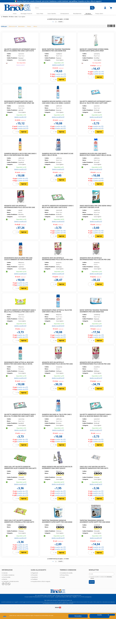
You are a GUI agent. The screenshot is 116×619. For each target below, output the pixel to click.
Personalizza (78, 616)
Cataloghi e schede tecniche (11, 582)
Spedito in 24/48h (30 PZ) (96, 117)
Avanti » (60, 22)
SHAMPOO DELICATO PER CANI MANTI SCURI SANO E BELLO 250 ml (57, 155)
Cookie (4, 616)
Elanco (20, 213)
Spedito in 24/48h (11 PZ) (20, 170)
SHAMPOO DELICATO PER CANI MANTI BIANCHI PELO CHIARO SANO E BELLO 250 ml (95, 155)
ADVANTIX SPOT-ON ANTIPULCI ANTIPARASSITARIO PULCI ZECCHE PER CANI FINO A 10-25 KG (95, 364)
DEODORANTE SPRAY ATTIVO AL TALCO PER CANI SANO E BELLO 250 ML (57, 311)
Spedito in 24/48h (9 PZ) (58, 170)
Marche (5, 580)
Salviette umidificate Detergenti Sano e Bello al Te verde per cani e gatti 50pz (20, 416)
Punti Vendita (6, 578)
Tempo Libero (103, 14)
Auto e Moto (38, 14)
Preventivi (35, 576)
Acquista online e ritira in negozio (41, 582)
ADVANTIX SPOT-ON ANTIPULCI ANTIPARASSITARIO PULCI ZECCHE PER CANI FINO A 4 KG (57, 260)
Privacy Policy (65, 576)
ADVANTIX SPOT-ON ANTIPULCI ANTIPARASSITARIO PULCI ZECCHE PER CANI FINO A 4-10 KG (57, 364)
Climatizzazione (65, 14)
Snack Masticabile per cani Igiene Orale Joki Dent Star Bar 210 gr (95, 207)
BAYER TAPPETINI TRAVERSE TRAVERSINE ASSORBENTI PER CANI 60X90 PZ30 (56, 51)
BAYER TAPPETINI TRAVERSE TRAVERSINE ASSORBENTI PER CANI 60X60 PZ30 (94, 311)
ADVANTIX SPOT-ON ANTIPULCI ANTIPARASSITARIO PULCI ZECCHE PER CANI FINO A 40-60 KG (19, 208)
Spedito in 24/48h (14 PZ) (58, 378)
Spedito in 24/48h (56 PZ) (58, 485)
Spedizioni (35, 578)
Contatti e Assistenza (8, 576)
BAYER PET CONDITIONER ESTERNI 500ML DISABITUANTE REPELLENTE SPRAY (94, 51)
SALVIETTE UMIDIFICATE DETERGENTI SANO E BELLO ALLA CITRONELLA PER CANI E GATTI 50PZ (20, 312)
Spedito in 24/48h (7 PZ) (20, 117)
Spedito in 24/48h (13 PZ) (96, 274)
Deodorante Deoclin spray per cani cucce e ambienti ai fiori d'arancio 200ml (18, 260)
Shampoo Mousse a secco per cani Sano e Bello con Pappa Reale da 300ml (20, 155)
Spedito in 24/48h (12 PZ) (20, 378)
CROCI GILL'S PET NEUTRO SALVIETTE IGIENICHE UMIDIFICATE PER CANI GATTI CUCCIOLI (94, 469)
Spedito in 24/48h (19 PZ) (20, 274)
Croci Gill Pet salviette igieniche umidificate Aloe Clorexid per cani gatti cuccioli (20, 469)
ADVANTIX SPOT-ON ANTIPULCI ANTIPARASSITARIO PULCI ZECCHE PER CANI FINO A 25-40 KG (95, 260)
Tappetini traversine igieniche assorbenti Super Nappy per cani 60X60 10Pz (57, 522)
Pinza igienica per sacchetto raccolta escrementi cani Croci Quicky (57, 468)
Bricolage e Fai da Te (23, 14)
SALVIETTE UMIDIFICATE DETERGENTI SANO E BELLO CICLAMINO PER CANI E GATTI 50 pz (20, 51)
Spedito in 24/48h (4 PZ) (96, 222)
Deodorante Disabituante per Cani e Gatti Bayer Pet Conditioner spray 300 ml (19, 103)
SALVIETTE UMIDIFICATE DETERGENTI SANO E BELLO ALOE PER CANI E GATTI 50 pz (57, 207)
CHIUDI (111, 615)
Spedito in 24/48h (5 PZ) (20, 538)
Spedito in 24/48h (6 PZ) (20, 326)
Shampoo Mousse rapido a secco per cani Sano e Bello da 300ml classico (56, 103)
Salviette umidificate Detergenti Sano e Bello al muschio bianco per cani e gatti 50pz (95, 416)
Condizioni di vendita (66, 573)
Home (11, 14)
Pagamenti (35, 573)
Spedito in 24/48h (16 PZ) (58, 326)
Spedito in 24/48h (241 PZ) (58, 538)
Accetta (99, 615)
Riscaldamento (79, 14)
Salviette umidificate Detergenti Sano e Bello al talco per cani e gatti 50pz (95, 103)
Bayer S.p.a (21, 56)
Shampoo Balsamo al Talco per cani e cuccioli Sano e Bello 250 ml (57, 416)
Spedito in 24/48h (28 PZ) (58, 222)
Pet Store (91, 14)
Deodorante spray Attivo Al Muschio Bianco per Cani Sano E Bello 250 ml (19, 364)
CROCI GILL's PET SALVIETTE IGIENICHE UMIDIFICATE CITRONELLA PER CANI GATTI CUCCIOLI (19, 522)
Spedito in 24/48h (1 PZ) (58, 65)
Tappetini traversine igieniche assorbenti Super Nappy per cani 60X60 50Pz (95, 522)
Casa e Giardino (51, 14)
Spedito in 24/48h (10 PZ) (58, 117)
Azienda (5, 573)
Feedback (35, 580)
